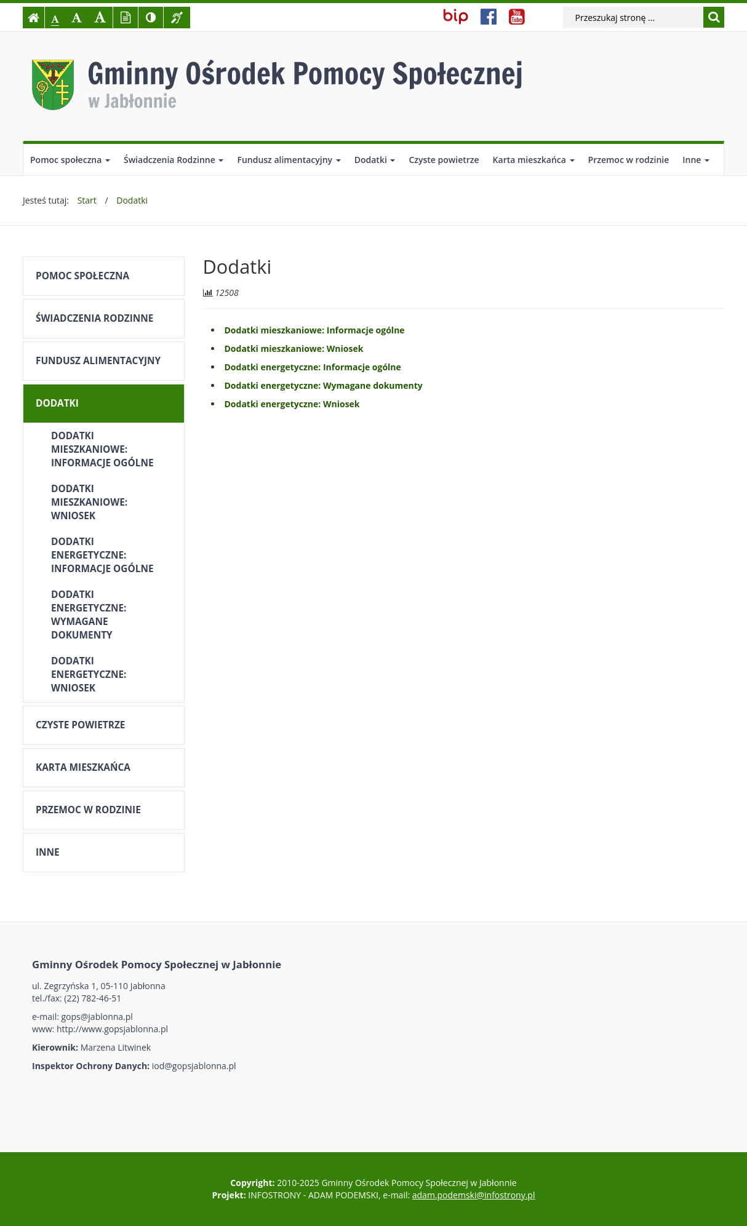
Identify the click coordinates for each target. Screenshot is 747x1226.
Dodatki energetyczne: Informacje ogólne (102, 555)
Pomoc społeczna (70, 159)
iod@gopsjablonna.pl (194, 1066)
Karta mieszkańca (534, 159)
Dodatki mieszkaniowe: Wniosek (89, 502)
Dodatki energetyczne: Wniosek (88, 675)
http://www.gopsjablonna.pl (112, 1029)
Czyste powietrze (444, 159)
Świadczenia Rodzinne (173, 159)
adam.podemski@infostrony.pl (473, 1195)
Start (87, 200)
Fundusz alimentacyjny (288, 159)
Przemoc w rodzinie (628, 159)
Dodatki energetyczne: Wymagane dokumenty (88, 615)
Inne (695, 159)
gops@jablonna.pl (97, 1016)
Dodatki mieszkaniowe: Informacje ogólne (102, 449)
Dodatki (375, 159)
